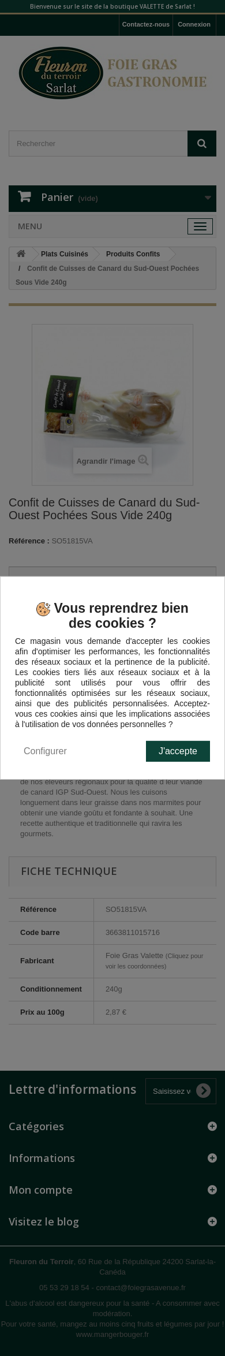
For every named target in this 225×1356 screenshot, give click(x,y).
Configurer (45, 751)
